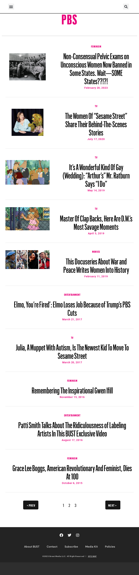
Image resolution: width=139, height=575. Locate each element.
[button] (11, 7)
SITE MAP (92, 556)
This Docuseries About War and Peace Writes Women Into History (96, 263)
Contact (52, 546)
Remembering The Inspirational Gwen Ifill (72, 388)
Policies (110, 546)
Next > (112, 505)
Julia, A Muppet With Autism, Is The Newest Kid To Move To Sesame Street (72, 349)
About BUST (31, 546)
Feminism (96, 46)
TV (96, 106)
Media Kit (91, 546)
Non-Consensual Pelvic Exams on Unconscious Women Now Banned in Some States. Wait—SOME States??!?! (96, 67)
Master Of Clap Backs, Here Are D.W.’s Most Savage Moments (96, 220)
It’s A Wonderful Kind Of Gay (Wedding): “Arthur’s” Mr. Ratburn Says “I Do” (96, 173)
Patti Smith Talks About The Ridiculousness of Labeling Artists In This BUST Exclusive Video (72, 427)
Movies (96, 251)
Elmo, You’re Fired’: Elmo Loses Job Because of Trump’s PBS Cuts (72, 306)
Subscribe (71, 546)
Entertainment (72, 294)
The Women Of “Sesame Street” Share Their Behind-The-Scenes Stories (96, 122)
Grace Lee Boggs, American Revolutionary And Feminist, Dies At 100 (72, 470)
